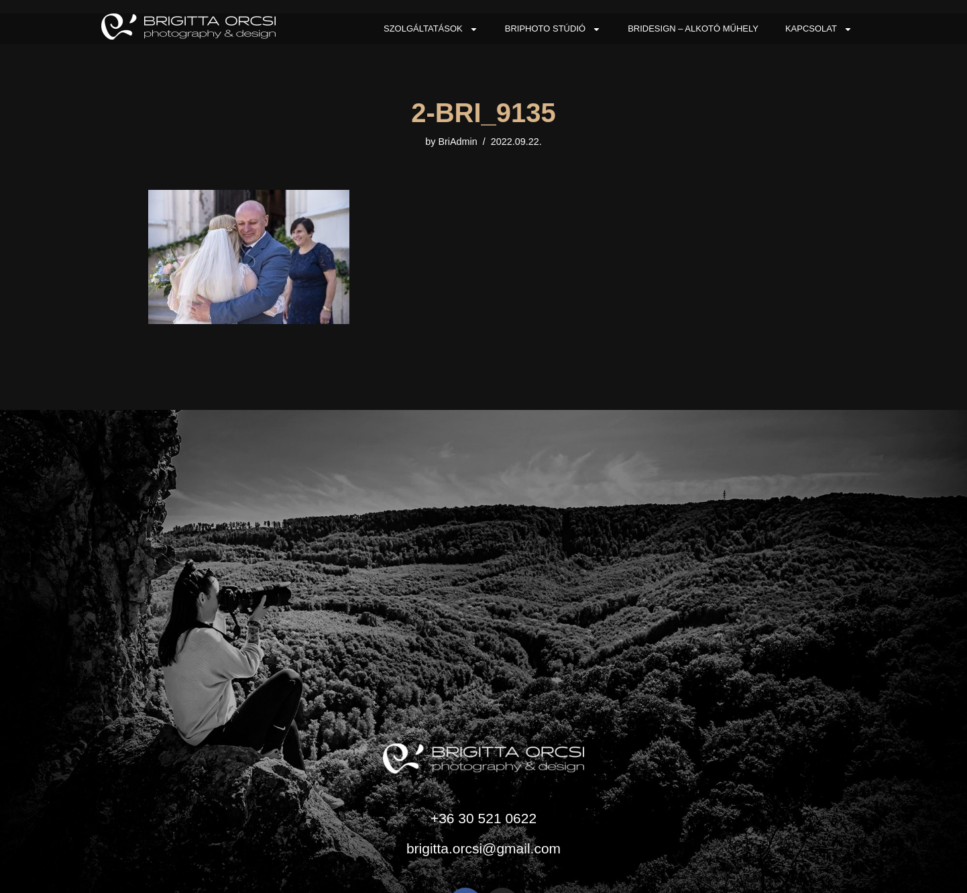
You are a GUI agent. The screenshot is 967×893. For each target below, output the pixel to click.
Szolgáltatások (431, 29)
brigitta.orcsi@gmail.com (483, 848)
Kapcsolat (818, 29)
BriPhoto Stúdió (553, 29)
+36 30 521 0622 (483, 818)
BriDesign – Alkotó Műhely (693, 28)
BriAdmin (457, 141)
